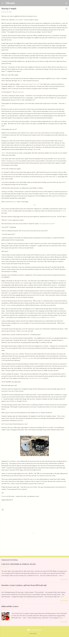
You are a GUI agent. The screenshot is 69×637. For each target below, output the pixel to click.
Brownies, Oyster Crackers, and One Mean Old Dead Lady (24, 585)
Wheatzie (10, 3)
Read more (64, 579)
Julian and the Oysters (10, 606)
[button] (66, 9)
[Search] (66, 3)
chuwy (38, 633)
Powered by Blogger (34, 630)
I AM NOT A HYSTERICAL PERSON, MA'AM (18, 564)
